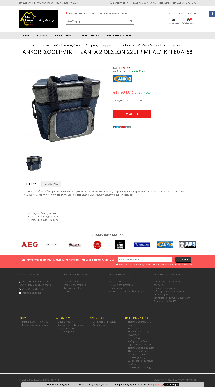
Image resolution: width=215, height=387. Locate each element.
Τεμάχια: (118, 100)
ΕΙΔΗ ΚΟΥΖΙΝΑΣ (62, 317)
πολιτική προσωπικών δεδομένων (176, 264)
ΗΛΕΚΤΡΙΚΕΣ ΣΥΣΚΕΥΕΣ (136, 317)
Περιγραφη (31, 183)
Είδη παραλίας (91, 45)
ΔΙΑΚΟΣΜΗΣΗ (97, 317)
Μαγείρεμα (133, 328)
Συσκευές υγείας (136, 357)
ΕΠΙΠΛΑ (45, 45)
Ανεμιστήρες (134, 338)
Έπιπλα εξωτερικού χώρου (67, 45)
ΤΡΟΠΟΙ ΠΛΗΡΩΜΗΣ (120, 274)
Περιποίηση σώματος (138, 331)
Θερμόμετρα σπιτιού (138, 354)
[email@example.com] (145, 259)
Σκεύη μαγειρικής (65, 321)
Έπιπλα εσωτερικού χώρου (35, 325)
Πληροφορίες (156, 384)
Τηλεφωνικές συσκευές (139, 344)
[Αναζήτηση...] (97, 21)
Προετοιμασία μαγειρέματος (141, 347)
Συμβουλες (51, 183)
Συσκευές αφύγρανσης (139, 367)
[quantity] (134, 101)
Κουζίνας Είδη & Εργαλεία (70, 325)
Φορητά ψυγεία (110, 45)
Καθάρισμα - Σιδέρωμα (139, 341)
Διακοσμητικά (99, 325)
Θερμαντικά (133, 334)
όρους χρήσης (144, 264)
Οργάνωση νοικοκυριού (104, 321)
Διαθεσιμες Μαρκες (108, 235)
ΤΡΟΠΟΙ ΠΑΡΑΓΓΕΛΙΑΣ (76, 274)
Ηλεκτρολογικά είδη (138, 351)
